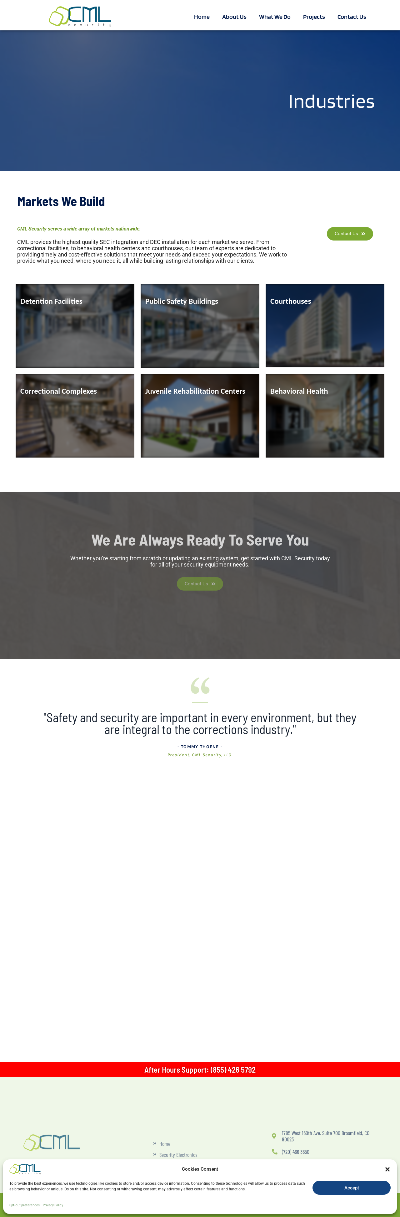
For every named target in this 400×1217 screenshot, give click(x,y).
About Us (234, 16)
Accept (351, 1188)
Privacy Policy (53, 1205)
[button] (387, 1169)
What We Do (275, 16)
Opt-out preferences (24, 1205)
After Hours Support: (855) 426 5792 (200, 1069)
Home (202, 16)
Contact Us (352, 16)
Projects (314, 16)
